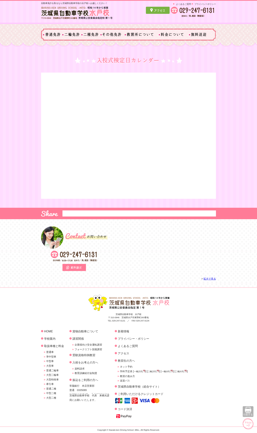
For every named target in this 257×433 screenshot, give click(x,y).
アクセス (123, 353)
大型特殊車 (52, 379)
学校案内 (50, 338)
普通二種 (51, 388)
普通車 (50, 352)
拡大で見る (209, 278)
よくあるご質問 (183, 4)
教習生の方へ (126, 360)
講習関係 (78, 338)
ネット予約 (126, 366)
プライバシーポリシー (205, 4)
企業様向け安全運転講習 (88, 344)
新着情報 (123, 331)
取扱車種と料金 (54, 346)
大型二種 (51, 397)
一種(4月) (166, 371)
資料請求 (80, 368)
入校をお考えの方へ (85, 362)
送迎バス (125, 380)
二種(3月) (152, 371)
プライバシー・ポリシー (133, 338)
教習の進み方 (127, 376)
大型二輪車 (52, 374)
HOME (48, 331)
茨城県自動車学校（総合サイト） (139, 386)
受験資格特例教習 (83, 355)
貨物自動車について (85, 331)
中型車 (50, 361)
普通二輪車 (52, 370)
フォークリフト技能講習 (88, 349)
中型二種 (51, 393)
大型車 (50, 365)
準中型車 (51, 356)
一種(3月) (138, 371)
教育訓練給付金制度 (86, 373)
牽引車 (50, 384)
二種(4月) (179, 371)
